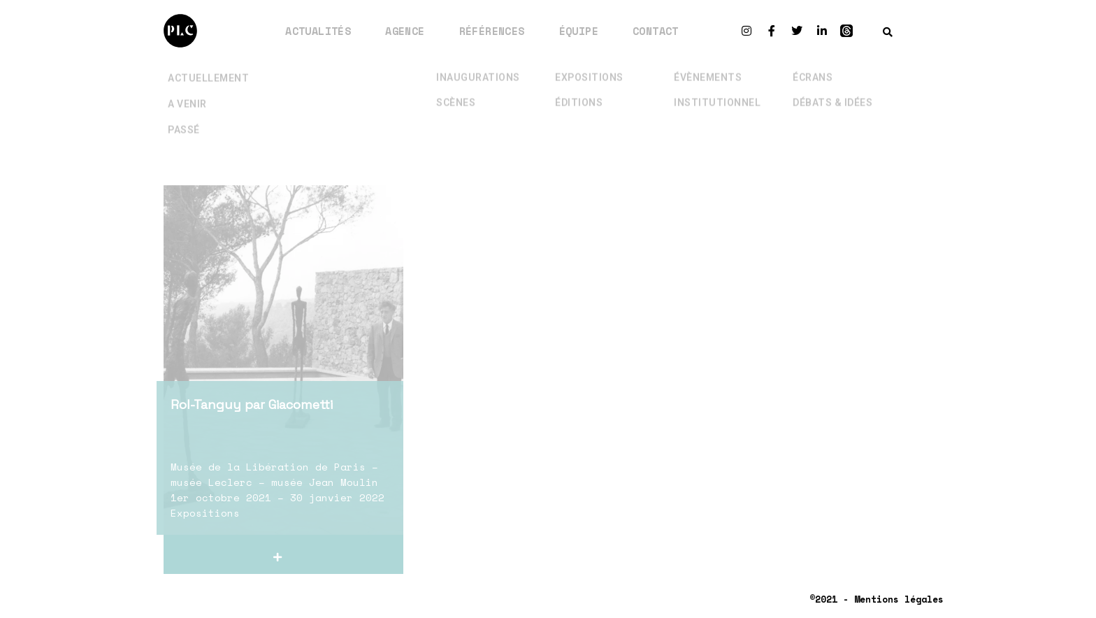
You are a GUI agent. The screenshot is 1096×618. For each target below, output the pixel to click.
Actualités (318, 30)
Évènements (708, 67)
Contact (656, 30)
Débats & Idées (832, 93)
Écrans (812, 67)
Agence (404, 30)
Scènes (455, 93)
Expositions (589, 67)
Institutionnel (717, 93)
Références (492, 30)
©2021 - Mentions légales (876, 599)
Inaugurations (478, 67)
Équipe (578, 30)
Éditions (579, 93)
